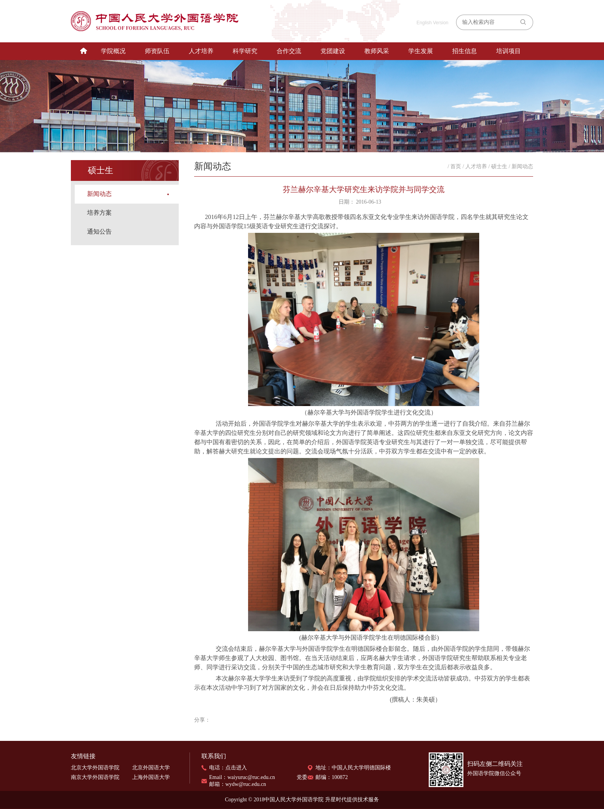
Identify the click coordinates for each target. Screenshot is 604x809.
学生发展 (420, 51)
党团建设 (332, 51)
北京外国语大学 (151, 768)
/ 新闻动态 (521, 166)
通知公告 (99, 231)
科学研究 (245, 51)
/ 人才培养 (475, 166)
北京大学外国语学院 (95, 768)
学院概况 (113, 51)
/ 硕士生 (497, 166)
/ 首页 (454, 166)
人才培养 (201, 51)
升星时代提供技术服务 (352, 799)
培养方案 (99, 212)
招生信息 (464, 51)
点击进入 (236, 768)
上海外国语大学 (151, 777)
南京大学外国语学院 (95, 777)
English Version (432, 22)
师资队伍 (157, 51)
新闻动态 (99, 194)
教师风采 (376, 51)
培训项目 (508, 51)
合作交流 (289, 51)
